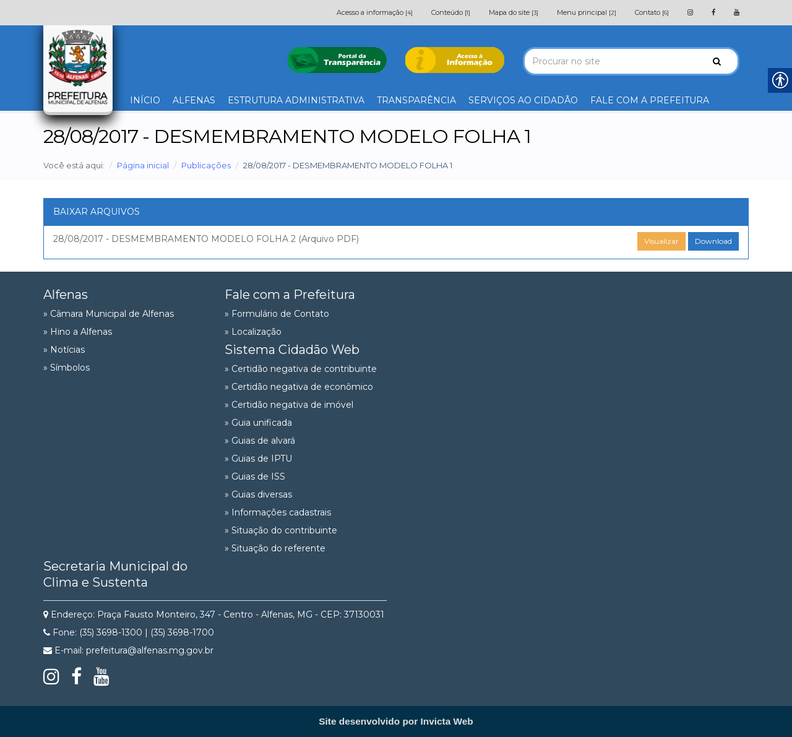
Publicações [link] (206, 165)
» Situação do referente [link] (275, 548)
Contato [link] (652, 12)
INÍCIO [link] (145, 100)
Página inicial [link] (143, 165)
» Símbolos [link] (66, 367)
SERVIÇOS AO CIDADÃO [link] (523, 100)
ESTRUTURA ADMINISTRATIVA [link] (296, 100)
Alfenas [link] (65, 294)
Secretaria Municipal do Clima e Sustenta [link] (115, 574)
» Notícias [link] (64, 349)
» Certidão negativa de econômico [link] (299, 386)
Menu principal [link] (586, 12)
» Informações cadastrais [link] (278, 512)
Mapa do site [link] (513, 12)
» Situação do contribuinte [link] (281, 530)
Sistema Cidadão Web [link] (292, 349)
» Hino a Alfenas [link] (77, 331)
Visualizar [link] (661, 241)
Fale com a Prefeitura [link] (290, 294)
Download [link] (713, 241)
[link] (690, 12)
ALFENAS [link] (194, 100)
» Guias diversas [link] (258, 494)
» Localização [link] (253, 331)
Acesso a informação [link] (375, 12)
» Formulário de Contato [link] (277, 313)
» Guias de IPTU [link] (258, 458)
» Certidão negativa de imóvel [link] (289, 404)
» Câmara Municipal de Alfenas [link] (108, 313)
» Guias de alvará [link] (260, 440)
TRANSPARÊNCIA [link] (416, 100)
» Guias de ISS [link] (255, 476)
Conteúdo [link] (450, 12)
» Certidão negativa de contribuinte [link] (301, 368)
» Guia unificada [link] (258, 422)
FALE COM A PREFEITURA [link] (649, 100)
